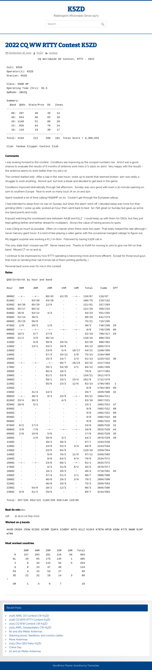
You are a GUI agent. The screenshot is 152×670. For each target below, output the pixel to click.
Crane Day (15, 647)
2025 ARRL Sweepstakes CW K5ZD (30, 627)
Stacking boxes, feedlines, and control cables (36, 635)
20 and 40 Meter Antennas (25, 651)
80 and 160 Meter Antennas (25, 631)
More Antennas (18, 639)
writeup (53, 52)
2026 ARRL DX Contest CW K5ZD (29, 615)
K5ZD (76, 9)
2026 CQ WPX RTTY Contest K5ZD (29, 619)
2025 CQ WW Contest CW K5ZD (28, 623)
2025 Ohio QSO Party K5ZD (25, 643)
